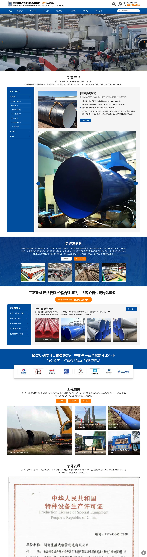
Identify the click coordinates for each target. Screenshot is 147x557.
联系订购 (99, 11)
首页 (10, 11)
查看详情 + (85, 120)
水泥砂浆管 (15, 127)
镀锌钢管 (15, 118)
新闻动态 (86, 11)
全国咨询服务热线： (73, 299)
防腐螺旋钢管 (16, 110)
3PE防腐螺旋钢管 (99, 97)
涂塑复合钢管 (16, 101)
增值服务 (60, 11)
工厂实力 (47, 11)
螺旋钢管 (15, 106)
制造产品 (21, 11)
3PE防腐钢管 (16, 114)
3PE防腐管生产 (121, 97)
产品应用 (34, 11)
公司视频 (80, 259)
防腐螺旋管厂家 (111, 97)
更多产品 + (131, 309)
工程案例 (73, 11)
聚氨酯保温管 (16, 122)
